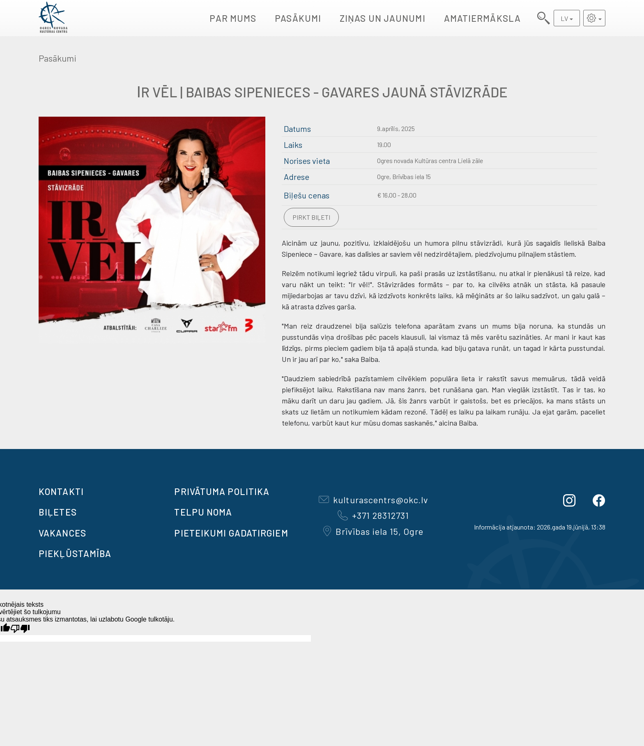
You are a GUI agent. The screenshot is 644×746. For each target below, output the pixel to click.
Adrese (296, 177)
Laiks (293, 145)
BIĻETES (58, 512)
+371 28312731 (373, 515)
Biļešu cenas (306, 195)
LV (564, 18)
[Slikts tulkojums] (20, 628)
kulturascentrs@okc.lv (373, 499)
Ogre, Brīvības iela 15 (404, 176)
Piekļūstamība (75, 553)
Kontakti (61, 491)
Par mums (232, 18)
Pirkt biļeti (311, 217)
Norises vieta (307, 161)
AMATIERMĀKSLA (482, 18)
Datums (297, 129)
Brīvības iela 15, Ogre (373, 531)
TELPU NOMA (203, 512)
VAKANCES (62, 532)
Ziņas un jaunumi (383, 18)
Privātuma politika (221, 491)
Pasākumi (298, 18)
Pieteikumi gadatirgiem (231, 532)
